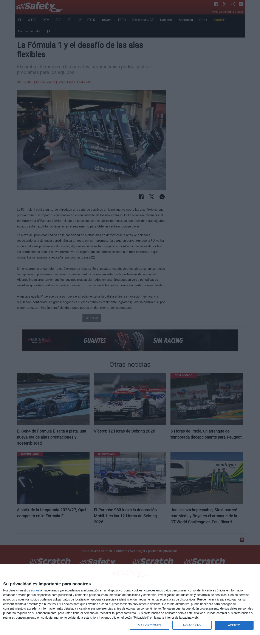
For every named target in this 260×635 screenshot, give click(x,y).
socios (35, 590)
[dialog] (130, 599)
